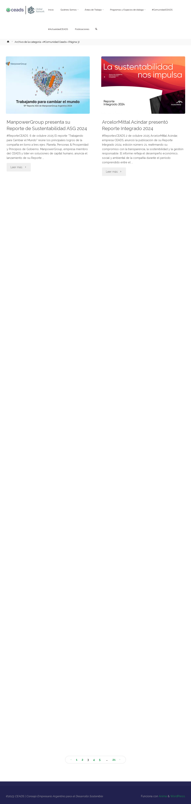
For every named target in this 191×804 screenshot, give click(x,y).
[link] (96, 29)
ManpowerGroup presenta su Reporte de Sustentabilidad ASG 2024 (47, 125)
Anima (162, 796)
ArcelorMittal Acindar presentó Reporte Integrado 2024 (135, 125)
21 (114, 759)
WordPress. (178, 796)
